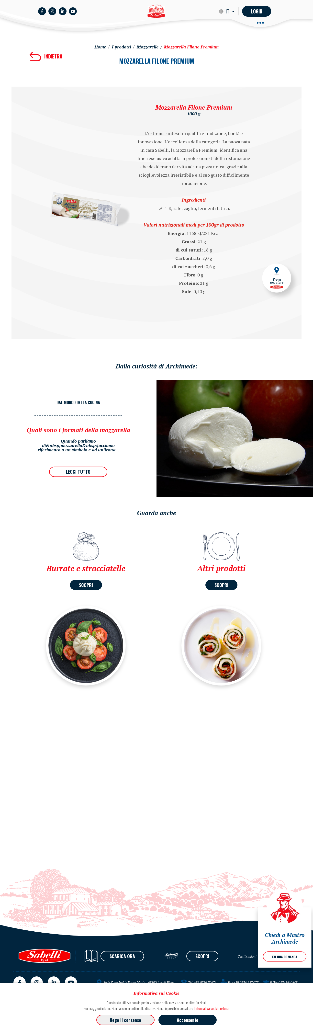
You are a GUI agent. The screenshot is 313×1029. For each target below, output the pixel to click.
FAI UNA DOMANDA (284, 956)
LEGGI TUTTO (78, 472)
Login (256, 11)
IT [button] (228, 11)
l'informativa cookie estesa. (211, 1008)
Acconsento (187, 1020)
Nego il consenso (125, 1020)
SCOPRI (86, 585)
